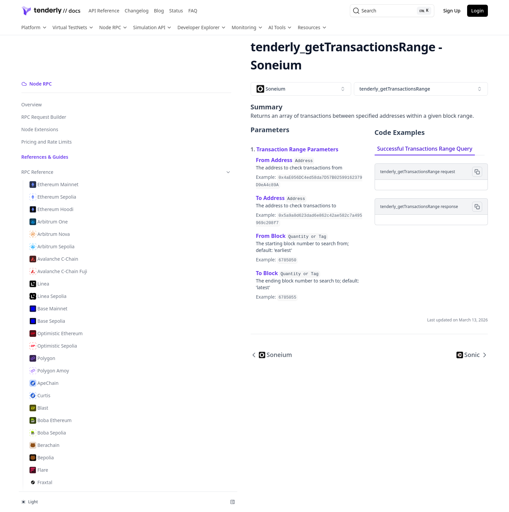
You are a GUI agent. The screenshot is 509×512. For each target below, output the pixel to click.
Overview (31, 67)
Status (176, 10)
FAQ (192, 10)
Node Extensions (39, 92)
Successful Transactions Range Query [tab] (353, 130)
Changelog (136, 10)
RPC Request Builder (43, 79)
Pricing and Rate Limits (46, 104)
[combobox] (157, 71)
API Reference (103, 10)
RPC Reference (54, 134)
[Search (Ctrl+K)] (392, 11)
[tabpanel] (395, 172)
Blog (159, 10)
